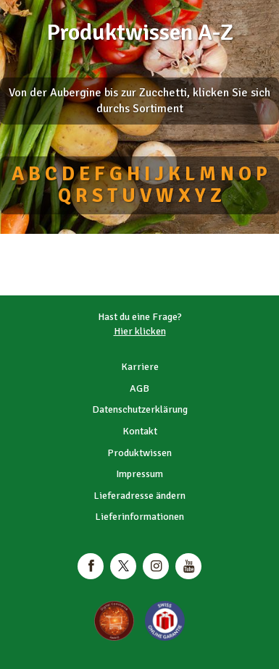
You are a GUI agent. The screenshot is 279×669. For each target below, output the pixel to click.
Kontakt (139, 431)
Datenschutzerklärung (140, 409)
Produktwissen (139, 453)
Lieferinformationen (139, 516)
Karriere (140, 367)
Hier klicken (140, 331)
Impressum (139, 474)
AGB (139, 388)
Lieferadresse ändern (139, 495)
